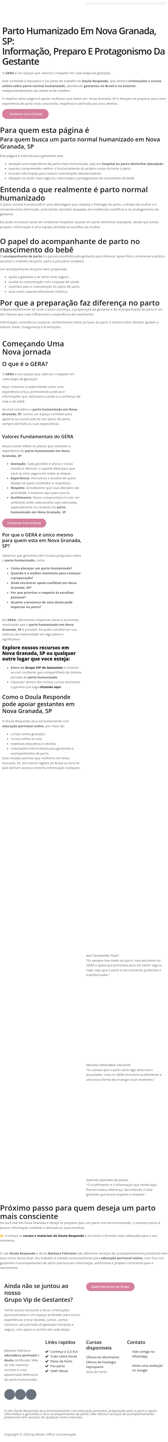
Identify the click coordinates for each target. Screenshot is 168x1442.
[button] (126, 3)
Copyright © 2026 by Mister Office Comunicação (40, 1435)
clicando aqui (50, 687)
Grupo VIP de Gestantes (44, 668)
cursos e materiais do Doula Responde (53, 1236)
